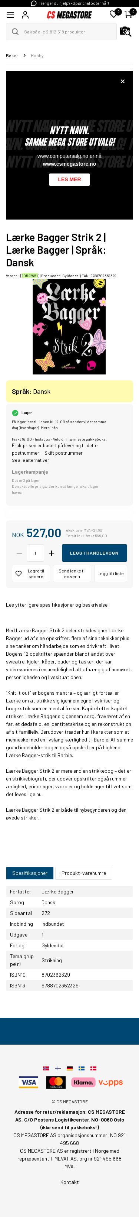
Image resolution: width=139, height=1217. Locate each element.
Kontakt (69, 1182)
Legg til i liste (110, 573)
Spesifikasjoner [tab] (29, 873)
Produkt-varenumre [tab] (84, 873)
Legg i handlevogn (94, 552)
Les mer (69, 179)
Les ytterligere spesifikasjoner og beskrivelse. (57, 604)
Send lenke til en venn (72, 573)
